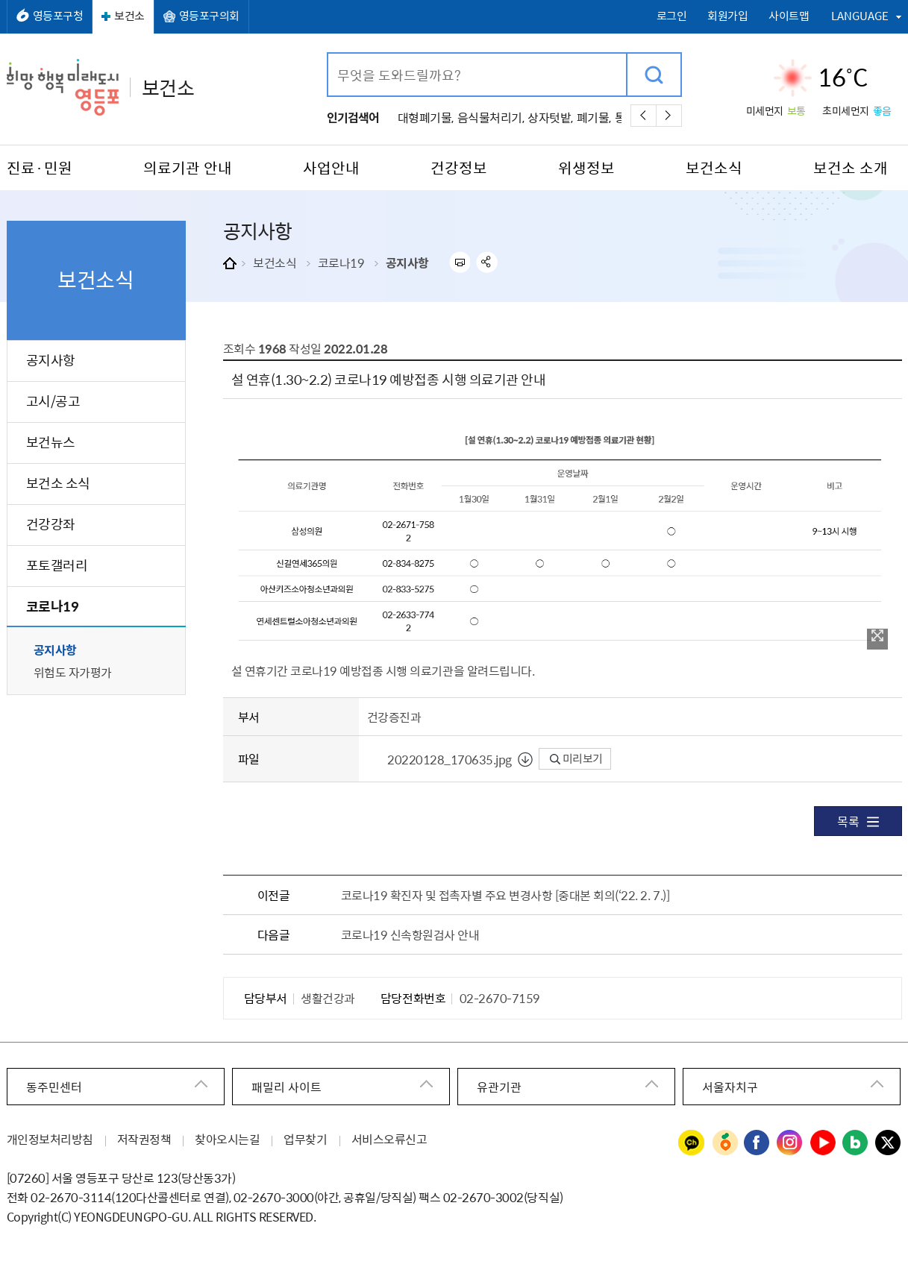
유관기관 (499, 1087)
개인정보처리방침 (50, 1139)
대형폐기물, (426, 117)
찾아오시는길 (227, 1139)
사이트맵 (788, 16)
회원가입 (727, 16)
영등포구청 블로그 (855, 1143)
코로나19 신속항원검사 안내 (410, 934)
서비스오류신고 (389, 1139)
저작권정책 (144, 1139)
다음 (669, 115)
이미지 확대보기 (877, 635)
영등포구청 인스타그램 (790, 1143)
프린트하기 (459, 262)
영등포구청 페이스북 (757, 1143)
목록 (857, 821)
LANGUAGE (860, 15)
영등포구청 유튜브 (823, 1143)
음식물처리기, (491, 117)
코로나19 (341, 262)
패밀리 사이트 (286, 1087)
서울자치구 (730, 1087)
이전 (643, 115)
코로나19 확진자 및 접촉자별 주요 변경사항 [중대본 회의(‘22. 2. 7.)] (505, 895)
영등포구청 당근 (724, 1143)
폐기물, (594, 117)
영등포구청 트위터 (888, 1143)
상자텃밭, (550, 117)
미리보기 (576, 758)
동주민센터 (54, 1087)
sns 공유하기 (487, 262)
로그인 (672, 16)
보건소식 (274, 262)
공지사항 (407, 262)
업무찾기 (305, 1139)
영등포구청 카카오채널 (691, 1143)
